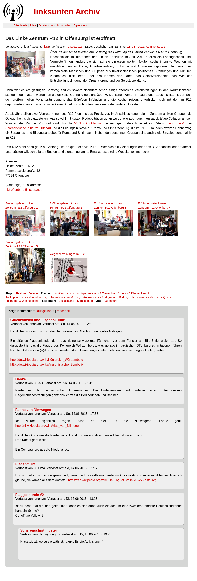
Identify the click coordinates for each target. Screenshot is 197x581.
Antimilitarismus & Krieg (65, 297)
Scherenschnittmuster (38, 530)
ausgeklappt (45, 311)
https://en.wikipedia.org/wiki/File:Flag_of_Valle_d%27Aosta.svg (112, 480)
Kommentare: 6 (155, 46)
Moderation (47, 25)
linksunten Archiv (67, 11)
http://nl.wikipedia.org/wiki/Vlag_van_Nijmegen (48, 425)
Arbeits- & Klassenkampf (133, 293)
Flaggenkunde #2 (29, 495)
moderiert (63, 311)
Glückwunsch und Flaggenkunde (37, 320)
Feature (21, 293)
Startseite (20, 25)
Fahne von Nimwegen (33, 410)
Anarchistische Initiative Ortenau (28, 128)
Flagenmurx (25, 464)
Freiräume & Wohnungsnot (22, 300)
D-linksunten (85, 300)
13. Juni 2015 (135, 46)
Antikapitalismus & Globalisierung (26, 297)
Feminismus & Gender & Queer (151, 297)
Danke (20, 379)
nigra (46, 46)
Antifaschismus (64, 293)
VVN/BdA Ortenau (87, 123)
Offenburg (111, 300)
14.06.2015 (75, 46)
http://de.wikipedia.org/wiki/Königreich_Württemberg (46, 359)
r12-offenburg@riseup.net (23, 189)
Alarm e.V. (177, 123)
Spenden (80, 25)
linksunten (64, 25)
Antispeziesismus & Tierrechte (96, 293)
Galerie (33, 293)
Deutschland (66, 300)
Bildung (124, 297)
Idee (33, 25)
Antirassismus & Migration (99, 297)
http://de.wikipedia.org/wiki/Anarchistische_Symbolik (46, 364)
